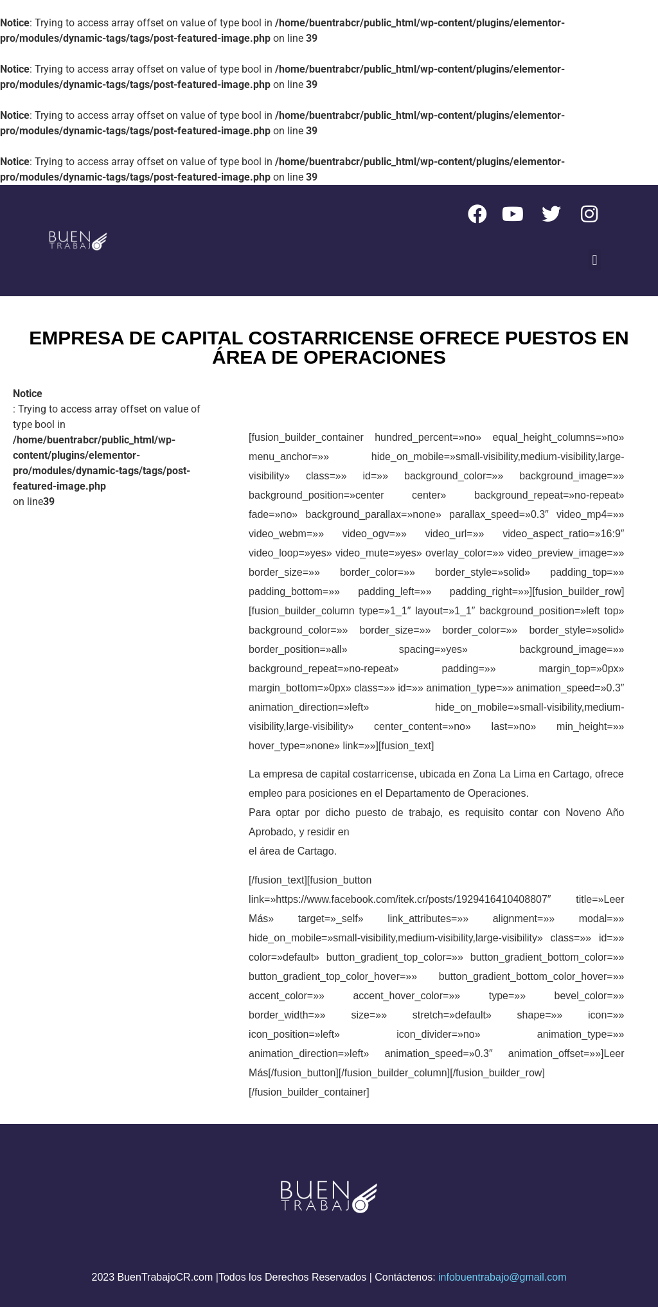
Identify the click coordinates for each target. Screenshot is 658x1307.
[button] (595, 260)
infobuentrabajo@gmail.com (502, 1277)
